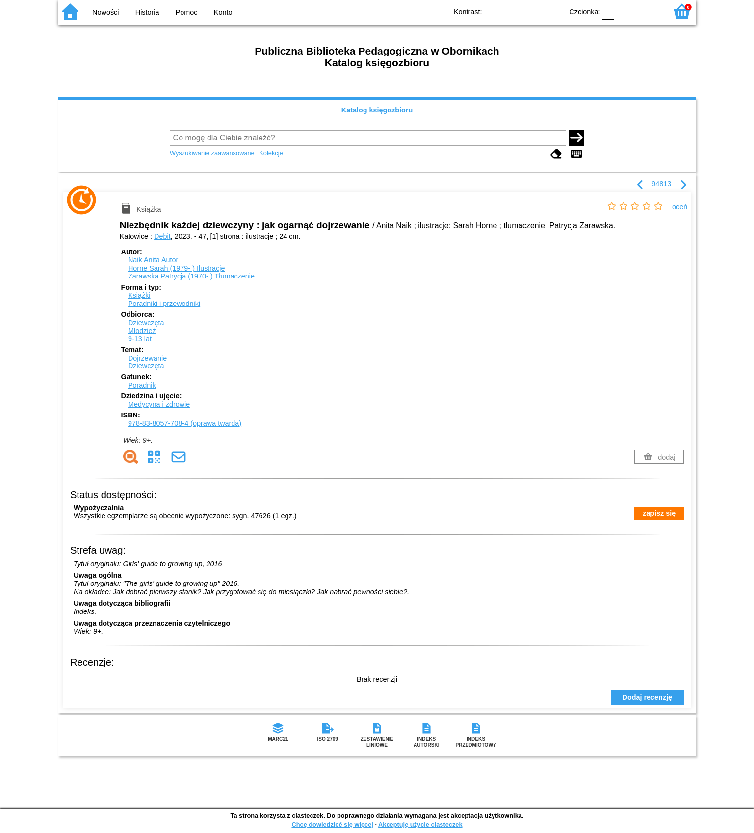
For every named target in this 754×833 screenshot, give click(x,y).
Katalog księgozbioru (377, 110)
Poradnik (142, 385)
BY (552, 11)
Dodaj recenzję (648, 697)
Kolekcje (271, 153)
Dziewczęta (146, 323)
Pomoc (187, 12)
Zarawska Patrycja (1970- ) (191, 276)
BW (513, 11)
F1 (625, 11)
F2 (648, 11)
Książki (139, 295)
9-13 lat (140, 339)
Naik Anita (153, 260)
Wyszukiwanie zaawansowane (212, 153)
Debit (162, 236)
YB (532, 11)
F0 (608, 11)
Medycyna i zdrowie (159, 404)
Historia (147, 12)
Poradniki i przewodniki (164, 303)
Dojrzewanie (147, 358)
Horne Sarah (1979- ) (176, 268)
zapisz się (659, 513)
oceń (679, 207)
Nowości (105, 12)
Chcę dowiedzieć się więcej (332, 824)
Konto (223, 12)
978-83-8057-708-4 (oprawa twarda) (184, 423)
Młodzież (142, 330)
